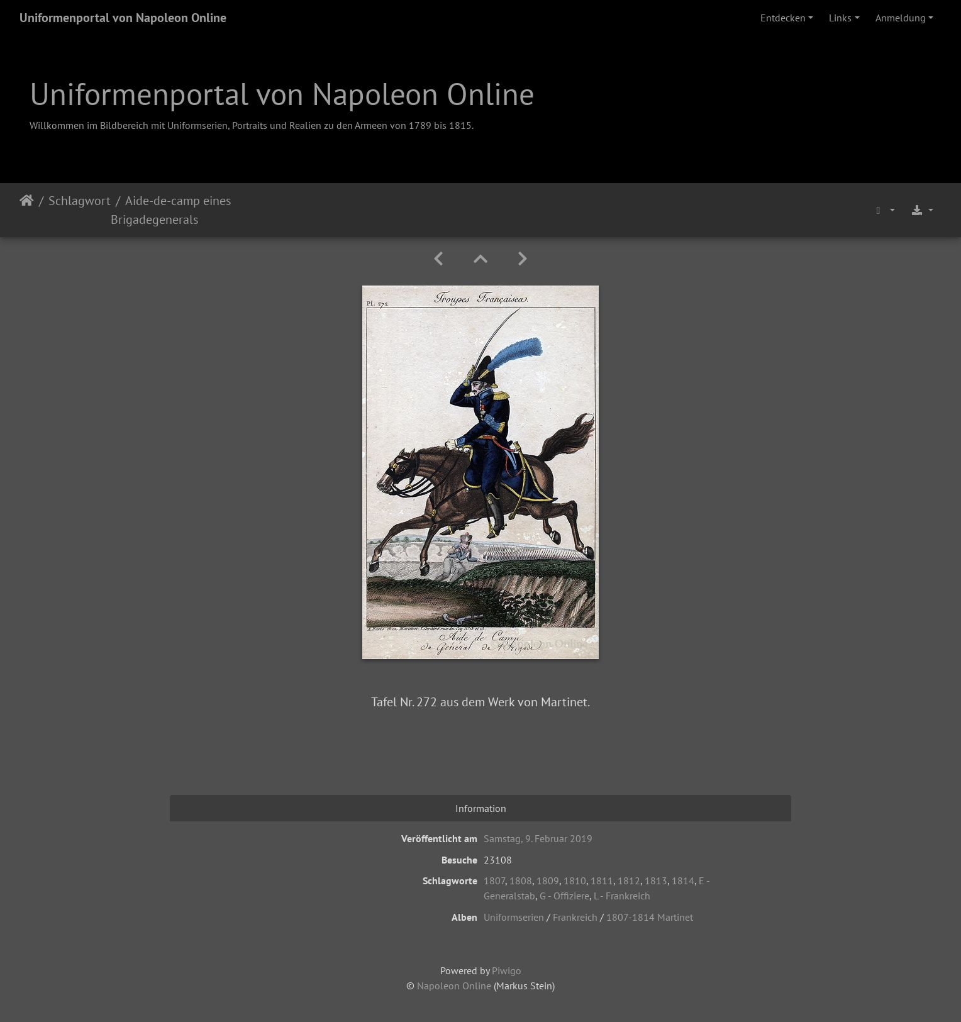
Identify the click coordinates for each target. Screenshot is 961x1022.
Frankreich (575, 917)
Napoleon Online (454, 985)
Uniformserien (514, 917)
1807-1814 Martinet (649, 917)
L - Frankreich (622, 895)
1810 (575, 880)
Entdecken (783, 17)
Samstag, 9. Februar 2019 (538, 838)
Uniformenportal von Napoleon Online (122, 17)
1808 (520, 880)
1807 (494, 880)
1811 (602, 880)
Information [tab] (480, 808)
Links (840, 17)
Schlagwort (79, 200)
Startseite (26, 210)
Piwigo (506, 970)
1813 (656, 880)
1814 (683, 880)
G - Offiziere (564, 895)
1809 (547, 880)
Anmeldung (900, 17)
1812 (629, 880)
